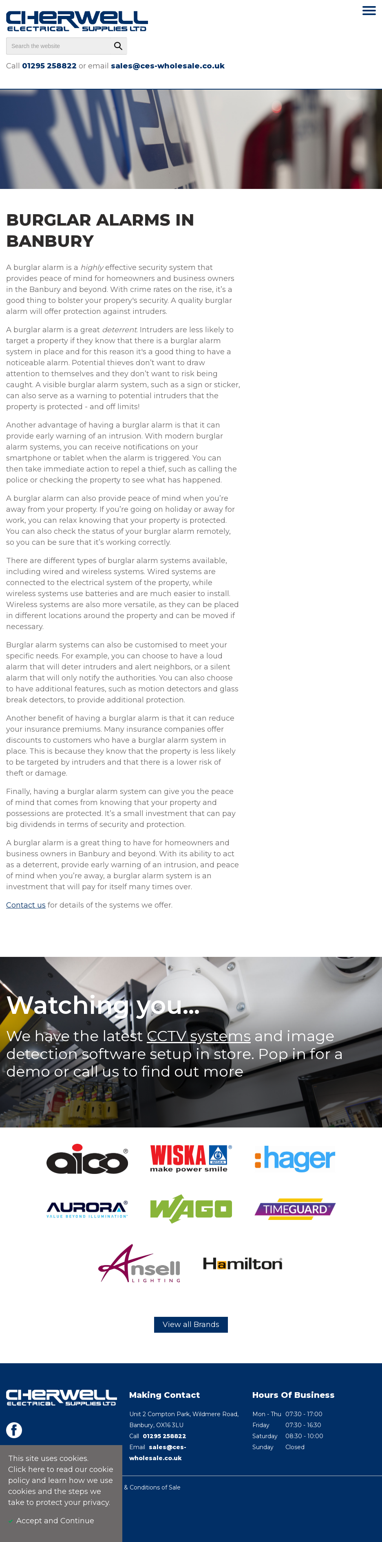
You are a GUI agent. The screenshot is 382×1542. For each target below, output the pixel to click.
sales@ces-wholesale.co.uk (168, 65)
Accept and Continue (55, 1520)
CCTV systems (199, 1036)
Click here (26, 1469)
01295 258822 (49, 65)
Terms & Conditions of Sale (143, 1487)
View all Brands (191, 1324)
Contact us (26, 905)
